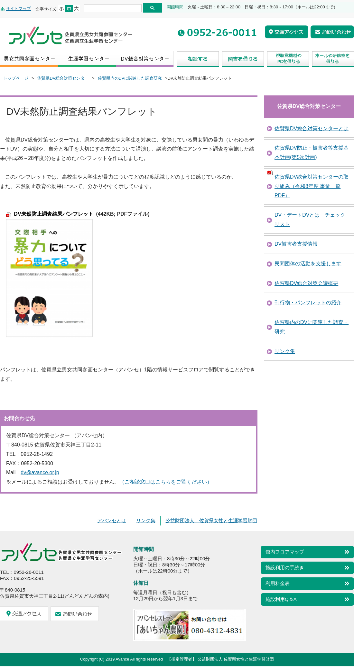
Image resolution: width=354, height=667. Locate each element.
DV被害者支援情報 (296, 244)
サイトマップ (18, 8)
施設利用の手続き (285, 567)
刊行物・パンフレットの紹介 (308, 302)
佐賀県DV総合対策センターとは (312, 128)
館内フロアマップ (285, 551)
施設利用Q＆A (281, 599)
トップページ (15, 78)
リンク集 (285, 351)
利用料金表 (278, 583)
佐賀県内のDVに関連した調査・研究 (312, 326)
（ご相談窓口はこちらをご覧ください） (165, 482)
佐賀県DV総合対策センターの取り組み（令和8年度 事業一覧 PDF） (312, 186)
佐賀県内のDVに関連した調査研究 (130, 78)
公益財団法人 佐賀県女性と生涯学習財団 (211, 520)
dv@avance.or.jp (40, 472)
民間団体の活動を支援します (308, 263)
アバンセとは (111, 520)
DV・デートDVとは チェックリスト (310, 219)
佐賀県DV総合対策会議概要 (306, 283)
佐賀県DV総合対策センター (63, 78)
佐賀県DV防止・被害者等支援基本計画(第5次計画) (312, 152)
